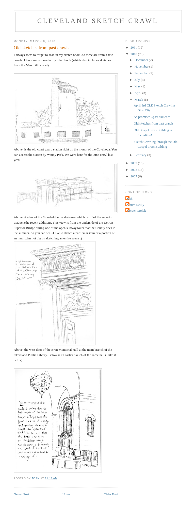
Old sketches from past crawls (153, 123)
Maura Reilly (135, 205)
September (142, 73)
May (138, 86)
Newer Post (21, 494)
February (141, 155)
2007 (134, 176)
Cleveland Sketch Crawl (97, 20)
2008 (134, 170)
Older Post (111, 494)
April (138, 93)
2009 (134, 163)
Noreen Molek (136, 210)
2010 (134, 54)
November (142, 66)
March (139, 99)
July (138, 80)
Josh (130, 199)
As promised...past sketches (152, 117)
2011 (134, 47)
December (142, 60)
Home (66, 494)
